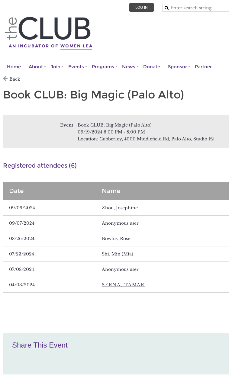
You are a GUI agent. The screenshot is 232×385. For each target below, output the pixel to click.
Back (14, 79)
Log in (141, 7)
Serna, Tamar (123, 284)
